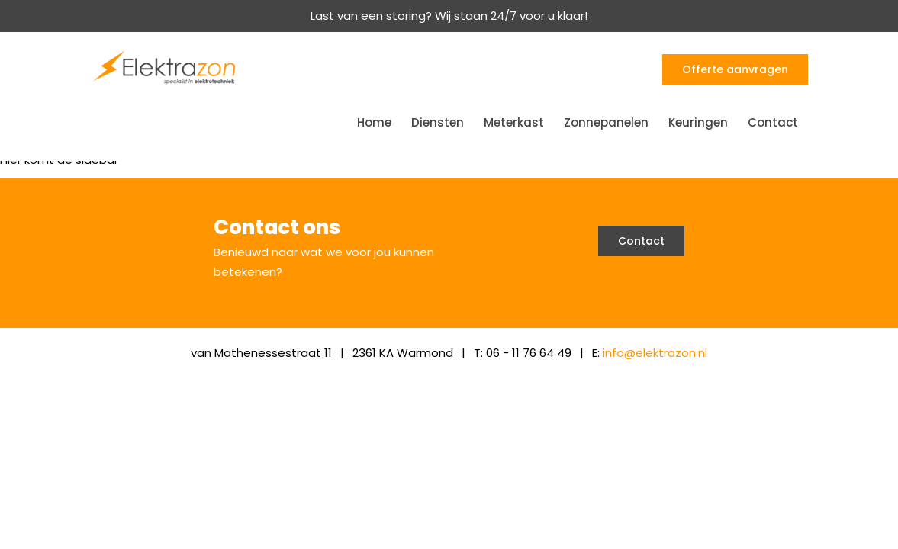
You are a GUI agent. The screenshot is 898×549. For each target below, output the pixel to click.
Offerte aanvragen (735, 69)
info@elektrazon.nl (655, 353)
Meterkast (514, 122)
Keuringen (698, 122)
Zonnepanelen (606, 122)
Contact (773, 122)
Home (374, 122)
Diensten (437, 122)
